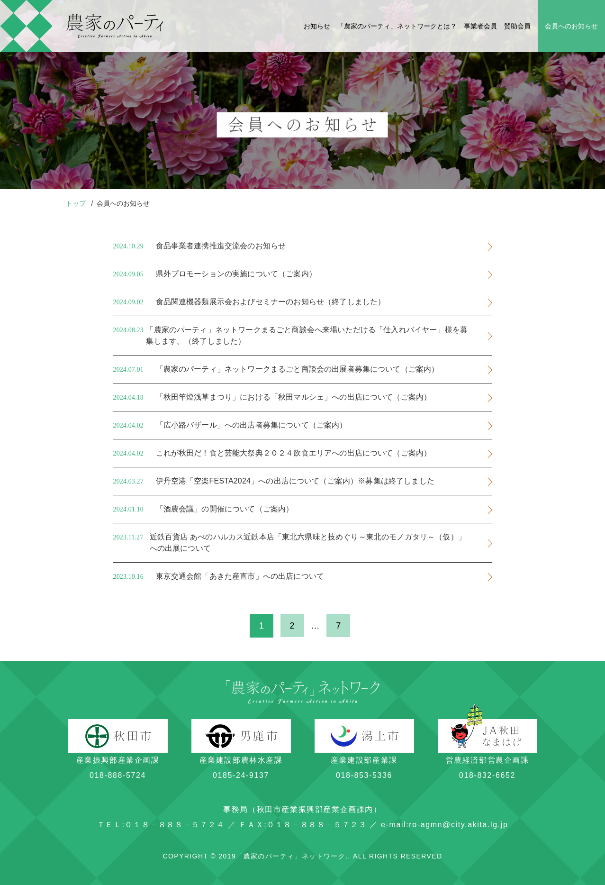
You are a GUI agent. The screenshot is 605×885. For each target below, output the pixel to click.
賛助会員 (517, 26)
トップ (77, 203)
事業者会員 (480, 26)
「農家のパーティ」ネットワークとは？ (397, 26)
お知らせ (317, 26)
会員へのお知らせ (571, 26)
